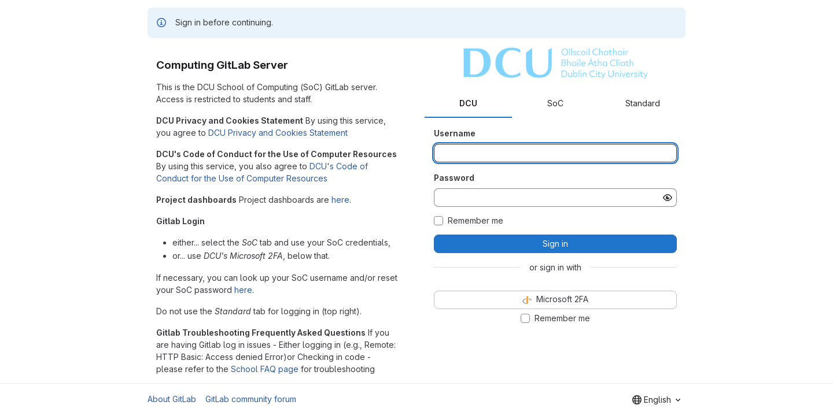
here (340, 200)
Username (455, 133)
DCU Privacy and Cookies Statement (278, 133)
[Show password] (667, 197)
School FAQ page (264, 369)
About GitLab (172, 399)
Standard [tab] (642, 103)
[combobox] (656, 400)
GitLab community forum (250, 399)
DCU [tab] (468, 103)
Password (454, 178)
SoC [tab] (555, 103)
